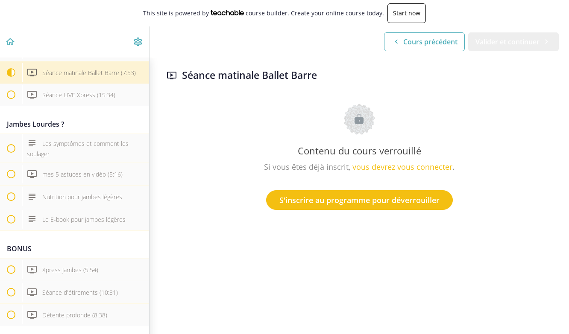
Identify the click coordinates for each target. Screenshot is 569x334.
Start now (406, 13)
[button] (10, 41)
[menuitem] (138, 41)
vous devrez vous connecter (402, 167)
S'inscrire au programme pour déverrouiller (359, 200)
